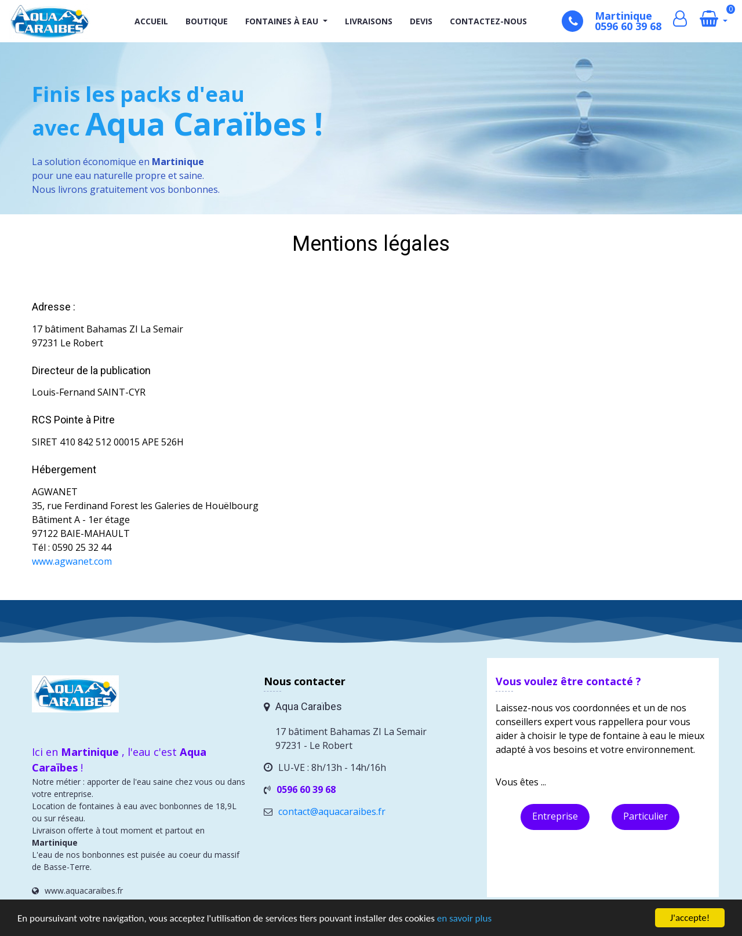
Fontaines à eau (281, 21)
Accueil (151, 21)
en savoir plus (464, 919)
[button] (324, 21)
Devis (421, 21)
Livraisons (368, 21)
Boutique (207, 21)
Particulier (645, 816)
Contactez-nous (488, 21)
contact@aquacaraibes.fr (331, 811)
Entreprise (555, 816)
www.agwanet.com (72, 561)
